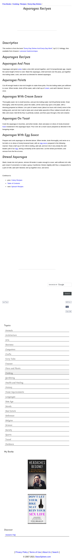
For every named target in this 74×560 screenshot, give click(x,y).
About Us (47, 552)
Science (8, 425)
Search (55, 552)
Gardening (10, 378)
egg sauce (43, 143)
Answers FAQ (10, 535)
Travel (8, 439)
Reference (9, 415)
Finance (8, 363)
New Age (9, 401)
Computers (10, 349)
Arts (7, 340)
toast (4, 127)
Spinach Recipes (17, 186)
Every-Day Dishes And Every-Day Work (38, 48)
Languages (10, 397)
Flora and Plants (12, 368)
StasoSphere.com (43, 557)
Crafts (8, 354)
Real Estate (10, 411)
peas (20, 69)
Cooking (9, 373)
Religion (9, 420)
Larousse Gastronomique (29, 51)
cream (47, 88)
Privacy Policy (22, 552)
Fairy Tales (10, 359)
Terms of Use (35, 552)
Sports (8, 434)
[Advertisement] (37, 24)
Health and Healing (14, 382)
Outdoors (9, 444)
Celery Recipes (16, 180)
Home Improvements (14, 392)
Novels (8, 406)
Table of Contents (13, 183)
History (8, 387)
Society (8, 430)
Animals (9, 330)
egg (16, 149)
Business (9, 344)
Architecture (11, 335)
